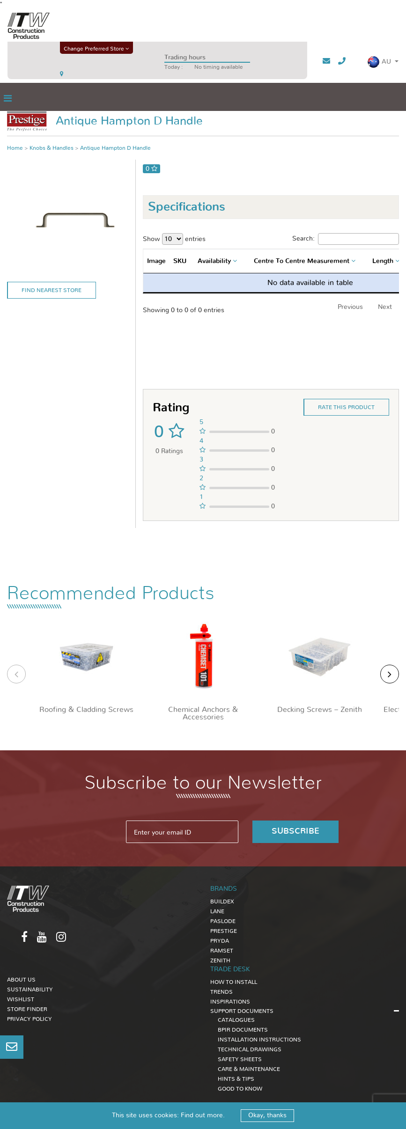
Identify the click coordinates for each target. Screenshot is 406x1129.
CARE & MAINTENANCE (249, 1069)
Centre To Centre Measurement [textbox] (301, 261)
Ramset (221, 950)
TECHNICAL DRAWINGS (249, 1049)
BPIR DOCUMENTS (243, 1030)
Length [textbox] (382, 261)
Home (15, 148)
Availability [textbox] (214, 261)
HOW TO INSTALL (233, 982)
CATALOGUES (236, 1020)
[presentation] (16, 674)
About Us (21, 979)
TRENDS (221, 992)
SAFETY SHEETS (240, 1059)
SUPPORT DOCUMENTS (241, 1011)
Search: (345, 239)
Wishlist (20, 999)
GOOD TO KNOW (240, 1089)
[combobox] (218, 261)
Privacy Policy (29, 1019)
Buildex (222, 901)
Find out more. (203, 1115)
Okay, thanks (267, 1115)
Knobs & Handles (52, 148)
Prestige (223, 931)
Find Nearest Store (51, 290)
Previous (350, 307)
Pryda (219, 941)
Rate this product (346, 407)
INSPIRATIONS (230, 1001)
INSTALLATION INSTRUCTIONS (259, 1039)
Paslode (223, 921)
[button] (383, 62)
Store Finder (27, 1009)
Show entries (174, 239)
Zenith (220, 960)
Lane (217, 911)
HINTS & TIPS (236, 1079)
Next (385, 307)
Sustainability (30, 989)
